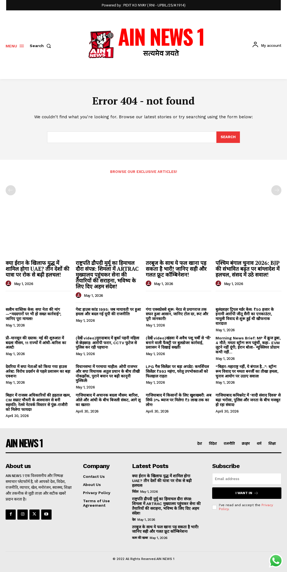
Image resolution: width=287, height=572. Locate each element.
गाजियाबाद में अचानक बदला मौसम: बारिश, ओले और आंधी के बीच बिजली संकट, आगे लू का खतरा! (108, 400)
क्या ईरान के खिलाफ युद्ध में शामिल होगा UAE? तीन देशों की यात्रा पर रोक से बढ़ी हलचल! (37, 268)
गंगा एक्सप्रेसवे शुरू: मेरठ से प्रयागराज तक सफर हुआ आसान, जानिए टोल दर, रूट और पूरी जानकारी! (177, 314)
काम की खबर (140, 538)
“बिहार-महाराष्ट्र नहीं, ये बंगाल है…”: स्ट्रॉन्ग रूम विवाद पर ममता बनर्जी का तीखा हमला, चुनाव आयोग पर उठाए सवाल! (247, 371)
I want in (246, 493)
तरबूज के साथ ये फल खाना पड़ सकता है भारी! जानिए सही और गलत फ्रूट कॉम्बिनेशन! (176, 268)
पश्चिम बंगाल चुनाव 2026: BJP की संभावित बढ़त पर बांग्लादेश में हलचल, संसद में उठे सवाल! (247, 268)
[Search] (228, 137)
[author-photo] (9, 284)
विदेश (135, 492)
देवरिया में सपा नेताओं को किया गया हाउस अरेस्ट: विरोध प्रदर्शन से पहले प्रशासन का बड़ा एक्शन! (38, 371)
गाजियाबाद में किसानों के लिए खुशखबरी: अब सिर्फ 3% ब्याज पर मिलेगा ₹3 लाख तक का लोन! (178, 400)
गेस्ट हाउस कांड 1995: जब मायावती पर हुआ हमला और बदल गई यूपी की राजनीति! (108, 311)
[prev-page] (11, 190)
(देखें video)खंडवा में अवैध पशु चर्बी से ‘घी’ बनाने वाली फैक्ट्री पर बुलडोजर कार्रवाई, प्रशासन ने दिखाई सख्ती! (178, 343)
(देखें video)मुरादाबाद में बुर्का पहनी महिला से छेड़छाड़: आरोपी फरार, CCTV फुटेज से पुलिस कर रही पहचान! (107, 343)
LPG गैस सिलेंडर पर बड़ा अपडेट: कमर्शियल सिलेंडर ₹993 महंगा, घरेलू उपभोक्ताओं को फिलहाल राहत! (177, 371)
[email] (246, 479)
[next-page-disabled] (276, 190)
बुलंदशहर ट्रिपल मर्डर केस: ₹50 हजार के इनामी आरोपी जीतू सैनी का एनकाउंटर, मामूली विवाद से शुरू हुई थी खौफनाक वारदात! (245, 316)
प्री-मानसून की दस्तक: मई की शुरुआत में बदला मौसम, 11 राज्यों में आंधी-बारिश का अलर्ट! (36, 343)
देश (134, 520)
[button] (41, 46)
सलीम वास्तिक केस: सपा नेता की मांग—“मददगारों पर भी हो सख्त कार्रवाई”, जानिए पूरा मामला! (33, 314)
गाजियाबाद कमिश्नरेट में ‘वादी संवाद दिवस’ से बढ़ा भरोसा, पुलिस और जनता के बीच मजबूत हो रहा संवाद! (248, 400)
